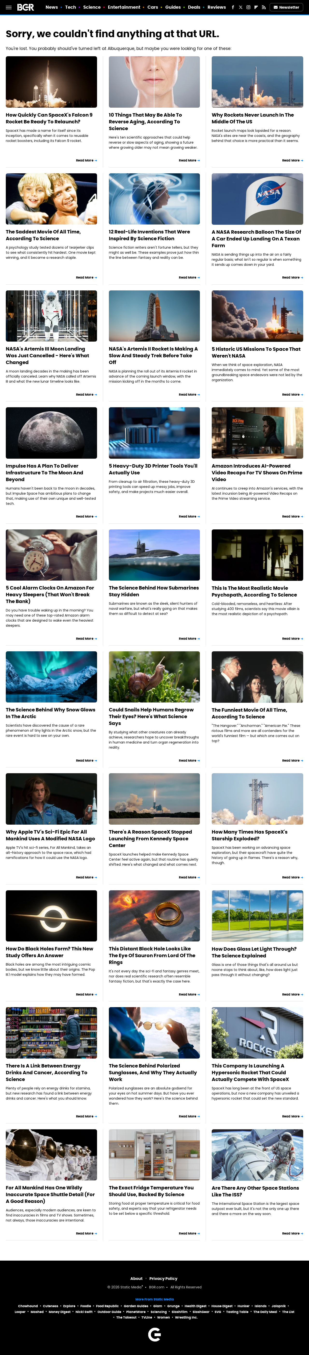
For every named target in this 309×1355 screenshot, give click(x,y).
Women (163, 1317)
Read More (84, 160)
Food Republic (107, 1306)
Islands (261, 1306)
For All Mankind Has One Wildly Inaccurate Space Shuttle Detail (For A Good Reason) (50, 1194)
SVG (218, 1312)
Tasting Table (237, 1312)
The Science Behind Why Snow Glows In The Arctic (50, 713)
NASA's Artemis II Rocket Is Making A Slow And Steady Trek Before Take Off (153, 355)
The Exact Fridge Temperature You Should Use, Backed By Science (151, 1191)
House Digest (221, 1306)
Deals (194, 7)
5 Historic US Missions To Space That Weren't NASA (256, 352)
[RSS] (264, 7)
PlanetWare (136, 1312)
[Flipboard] (256, 7)
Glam (157, 1306)
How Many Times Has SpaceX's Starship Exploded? (250, 835)
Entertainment (124, 7)
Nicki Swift (84, 1312)
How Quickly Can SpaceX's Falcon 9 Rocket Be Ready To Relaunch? (49, 118)
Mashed (37, 1312)
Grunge (173, 1306)
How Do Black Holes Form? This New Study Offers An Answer (49, 952)
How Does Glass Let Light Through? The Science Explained (254, 952)
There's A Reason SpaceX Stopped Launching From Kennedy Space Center (150, 839)
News (52, 7)
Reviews (217, 7)
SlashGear (201, 1312)
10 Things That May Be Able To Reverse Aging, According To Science (145, 122)
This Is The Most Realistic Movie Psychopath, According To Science (254, 591)
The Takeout (126, 1317)
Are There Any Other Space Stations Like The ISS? (255, 1191)
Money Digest (59, 1312)
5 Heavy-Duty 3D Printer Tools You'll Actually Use (153, 469)
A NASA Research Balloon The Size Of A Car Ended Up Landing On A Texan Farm (256, 239)
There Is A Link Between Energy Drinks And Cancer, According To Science (46, 1072)
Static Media (130, 1287)
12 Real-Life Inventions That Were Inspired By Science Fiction (149, 235)
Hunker (244, 1306)
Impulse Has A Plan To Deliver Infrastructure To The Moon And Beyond (44, 473)
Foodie (85, 1306)
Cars (152, 7)
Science (92, 7)
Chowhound (28, 1306)
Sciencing (159, 1312)
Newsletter (286, 7)
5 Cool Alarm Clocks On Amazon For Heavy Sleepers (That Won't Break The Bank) (50, 594)
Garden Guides (136, 1306)
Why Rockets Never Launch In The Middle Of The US (253, 118)
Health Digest (195, 1306)
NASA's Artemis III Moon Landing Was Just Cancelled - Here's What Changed (47, 355)
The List (288, 1312)
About (136, 1278)
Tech (70, 7)
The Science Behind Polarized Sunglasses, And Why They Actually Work (153, 1072)
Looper (20, 1312)
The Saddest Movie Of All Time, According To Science (43, 235)
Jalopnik (279, 1306)
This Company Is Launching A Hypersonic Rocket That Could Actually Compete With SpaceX (250, 1072)
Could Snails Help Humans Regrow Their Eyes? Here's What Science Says (151, 716)
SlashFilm (180, 1312)
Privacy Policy (163, 1278)
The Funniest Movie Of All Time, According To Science (249, 713)
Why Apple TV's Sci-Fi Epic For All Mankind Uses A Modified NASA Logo (50, 835)
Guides (173, 7)
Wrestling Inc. (186, 1317)
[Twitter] (241, 7)
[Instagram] (248, 7)
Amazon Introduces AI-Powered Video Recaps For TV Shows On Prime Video (257, 473)
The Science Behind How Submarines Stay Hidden (154, 591)
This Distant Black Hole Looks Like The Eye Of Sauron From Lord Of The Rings (152, 955)
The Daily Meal (265, 1312)
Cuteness (50, 1306)
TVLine (146, 1317)
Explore (69, 1306)
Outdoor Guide (109, 1312)
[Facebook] (233, 7)
